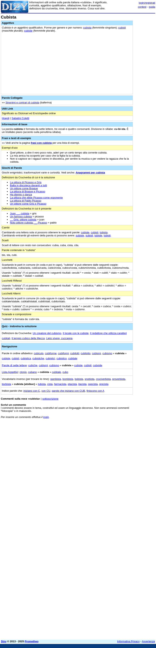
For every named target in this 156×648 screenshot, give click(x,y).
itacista (82, 384)
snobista (89, 378)
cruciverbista (103, 378)
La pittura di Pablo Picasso (25, 200)
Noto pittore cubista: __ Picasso (28, 222)
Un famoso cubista (21, 216)
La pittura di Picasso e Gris (25, 182)
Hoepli (5, 118)
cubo (65, 372)
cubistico (61, 358)
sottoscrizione (50, 398)
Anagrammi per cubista (90, 172)
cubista (87, 27)
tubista (103, 232)
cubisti (122, 27)
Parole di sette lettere (14, 365)
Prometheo (32, 641)
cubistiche (38, 358)
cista (50, 384)
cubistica (26, 358)
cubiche (32, 365)
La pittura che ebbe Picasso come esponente (36, 197)
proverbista (118, 378)
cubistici (50, 358)
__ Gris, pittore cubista (23, 219)
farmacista (60, 384)
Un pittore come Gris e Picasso (28, 203)
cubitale (72, 358)
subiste (80, 235)
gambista (55, 378)
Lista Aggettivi (10, 372)
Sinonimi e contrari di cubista (22, 102)
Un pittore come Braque (24, 188)
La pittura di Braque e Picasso (27, 191)
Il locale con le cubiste (76, 333)
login (46, 417)
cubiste (28, 30)
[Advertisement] (124, 447)
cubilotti (74, 353)
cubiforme (50, 353)
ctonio (23, 372)
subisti (89, 235)
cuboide (97, 365)
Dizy (3, 641)
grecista (103, 384)
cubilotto (85, 353)
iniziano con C (31, 390)
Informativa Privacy (128, 641)
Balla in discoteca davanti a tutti (28, 185)
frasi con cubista (41, 142)
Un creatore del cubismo (47, 333)
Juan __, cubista (19, 213)
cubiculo (39, 353)
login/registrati (147, 2)
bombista (67, 378)
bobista (79, 378)
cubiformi (63, 353)
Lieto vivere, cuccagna (59, 338)
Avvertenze (148, 641)
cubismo (107, 353)
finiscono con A (95, 390)
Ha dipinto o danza (21, 194)
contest (142, 6)
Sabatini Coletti (20, 118)
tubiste (98, 235)
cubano (32, 372)
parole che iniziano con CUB (68, 390)
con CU (45, 390)
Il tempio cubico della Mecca (28, 338)
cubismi (96, 353)
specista (93, 384)
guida (152, 6)
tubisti (107, 235)
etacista (72, 384)
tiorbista (6, 384)
